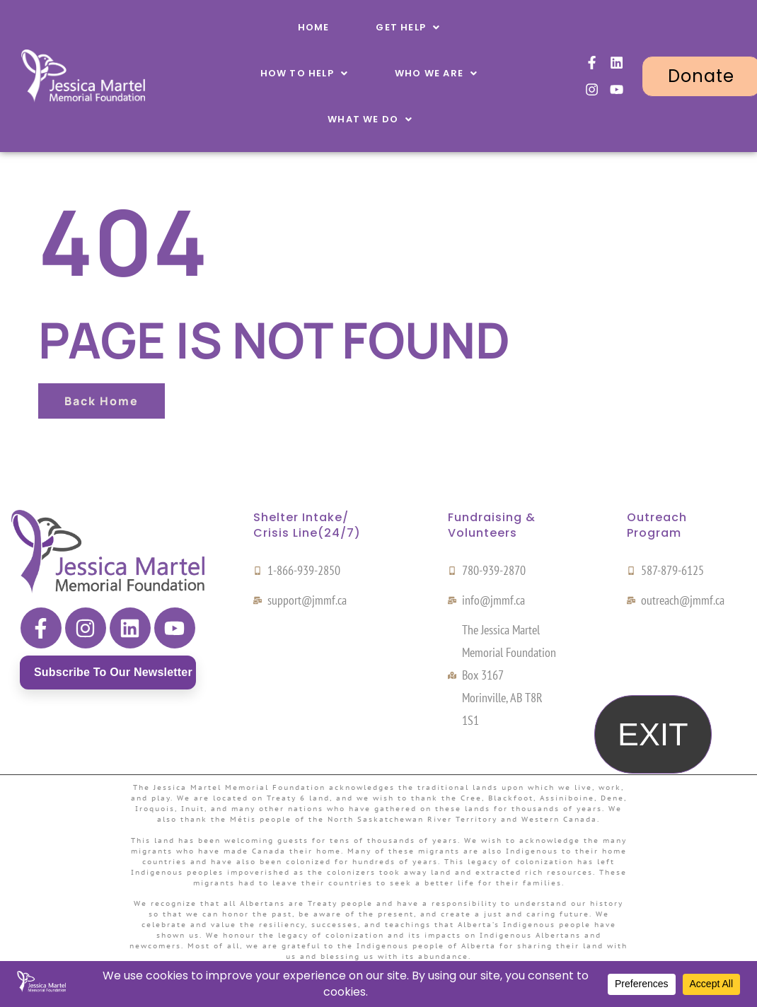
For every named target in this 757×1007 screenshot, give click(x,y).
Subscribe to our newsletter (113, 672)
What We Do (370, 119)
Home (314, 27)
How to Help (304, 73)
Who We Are (436, 73)
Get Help (408, 27)
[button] (408, 27)
